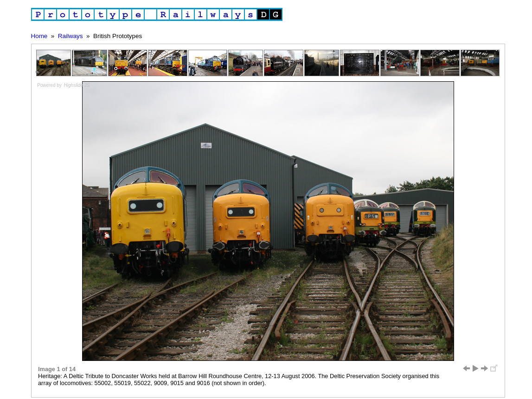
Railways (70, 36)
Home (39, 36)
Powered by (63, 85)
